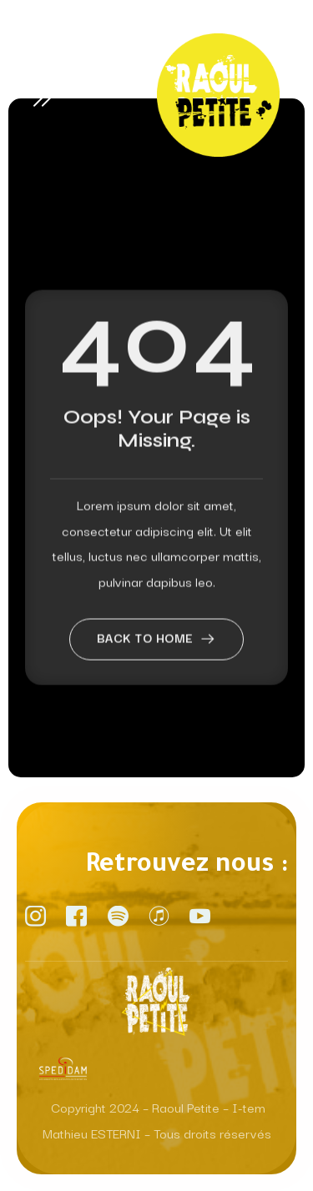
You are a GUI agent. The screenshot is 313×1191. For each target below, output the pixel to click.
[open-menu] (45, 95)
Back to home (157, 659)
